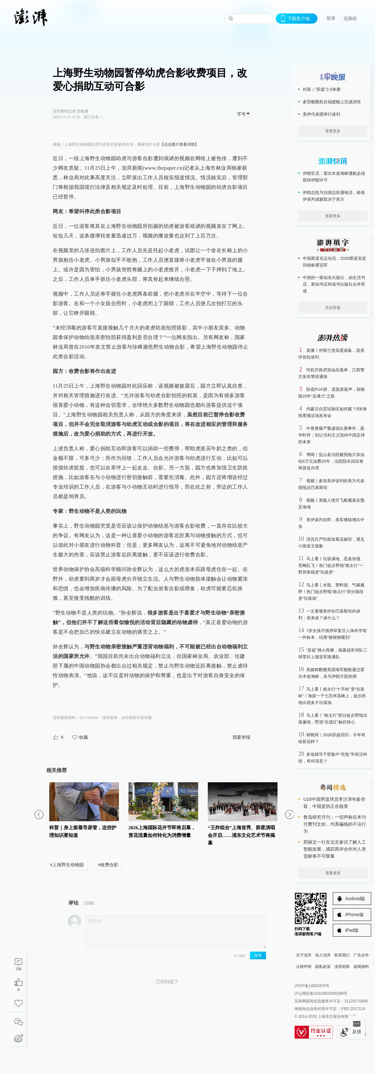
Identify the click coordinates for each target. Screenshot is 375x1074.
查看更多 (332, 131)
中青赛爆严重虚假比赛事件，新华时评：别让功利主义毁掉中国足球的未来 (331, 435)
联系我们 (342, 955)
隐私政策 (323, 966)
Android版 (355, 898)
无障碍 (350, 18)
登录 (330, 18)
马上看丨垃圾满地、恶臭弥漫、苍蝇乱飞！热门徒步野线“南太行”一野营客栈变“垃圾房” (331, 565)
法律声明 (303, 966)
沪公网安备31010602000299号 (320, 993)
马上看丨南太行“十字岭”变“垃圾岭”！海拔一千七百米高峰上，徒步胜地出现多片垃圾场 (332, 696)
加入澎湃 (323, 955)
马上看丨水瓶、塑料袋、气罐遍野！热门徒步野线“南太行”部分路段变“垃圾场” (331, 592)
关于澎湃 (303, 955)
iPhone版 (354, 914)
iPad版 (352, 930)
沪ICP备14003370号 (311, 986)
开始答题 (332, 307)
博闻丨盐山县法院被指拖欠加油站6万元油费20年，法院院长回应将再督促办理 (331, 461)
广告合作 (361, 955)
